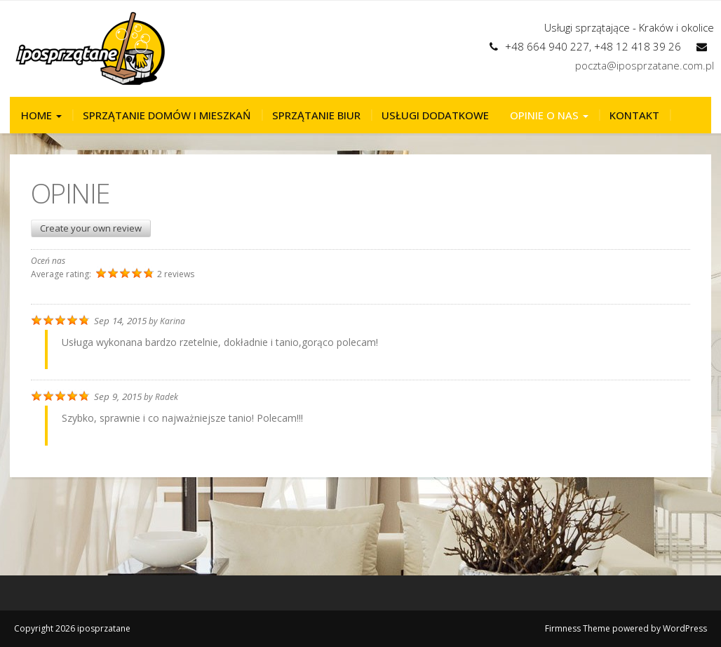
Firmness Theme (577, 628)
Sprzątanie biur (316, 115)
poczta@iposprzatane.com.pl (644, 65)
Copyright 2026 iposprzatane (72, 628)
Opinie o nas (549, 115)
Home (41, 115)
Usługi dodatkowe (435, 115)
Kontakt (634, 115)
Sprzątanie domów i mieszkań (167, 115)
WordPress (685, 628)
